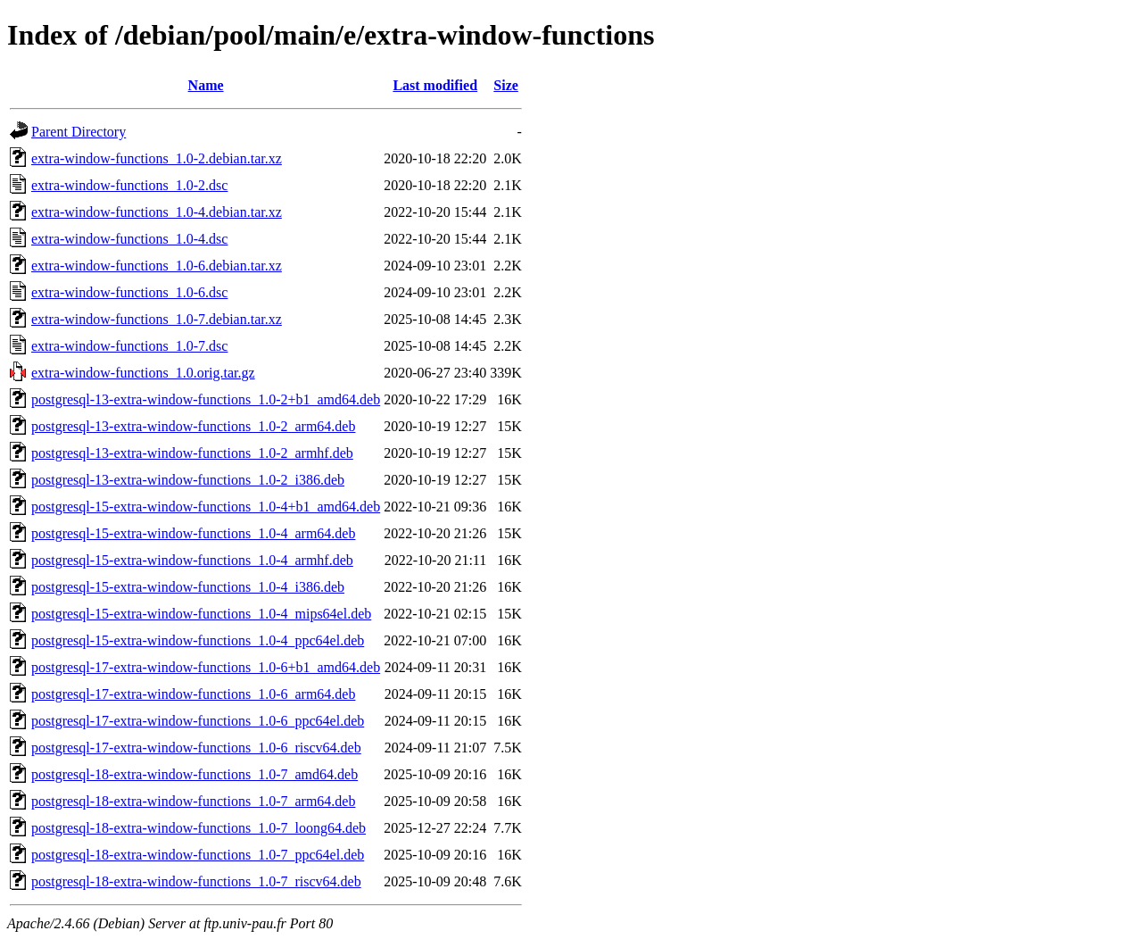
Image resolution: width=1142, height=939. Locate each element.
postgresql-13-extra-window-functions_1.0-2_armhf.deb (192, 453)
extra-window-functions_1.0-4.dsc (129, 238)
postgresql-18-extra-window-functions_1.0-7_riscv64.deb (196, 881)
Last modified (435, 85)
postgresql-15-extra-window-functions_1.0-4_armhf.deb (192, 560)
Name (206, 85)
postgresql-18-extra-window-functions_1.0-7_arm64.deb (193, 801)
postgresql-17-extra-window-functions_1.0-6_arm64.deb (193, 694)
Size (505, 85)
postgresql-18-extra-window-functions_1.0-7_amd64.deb (194, 774)
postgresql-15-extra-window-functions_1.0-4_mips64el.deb (201, 613)
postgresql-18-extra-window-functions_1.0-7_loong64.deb (198, 827)
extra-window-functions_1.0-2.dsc (129, 185)
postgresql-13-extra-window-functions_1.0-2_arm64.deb (193, 426)
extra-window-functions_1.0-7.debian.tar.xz (156, 319)
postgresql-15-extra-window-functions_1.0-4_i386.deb (187, 586)
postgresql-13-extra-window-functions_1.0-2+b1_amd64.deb (205, 399)
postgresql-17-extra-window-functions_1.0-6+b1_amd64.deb (205, 667)
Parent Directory (78, 131)
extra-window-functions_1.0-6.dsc (129, 292)
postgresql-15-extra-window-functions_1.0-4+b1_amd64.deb (205, 506)
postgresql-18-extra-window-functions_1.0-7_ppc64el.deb (197, 854)
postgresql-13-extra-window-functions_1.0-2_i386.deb (187, 479)
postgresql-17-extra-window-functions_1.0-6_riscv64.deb (196, 747)
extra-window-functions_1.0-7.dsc (129, 345)
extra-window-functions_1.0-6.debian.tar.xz (156, 265)
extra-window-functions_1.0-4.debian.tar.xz (156, 212)
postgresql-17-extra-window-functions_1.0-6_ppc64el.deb (197, 720)
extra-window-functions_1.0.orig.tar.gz (143, 372)
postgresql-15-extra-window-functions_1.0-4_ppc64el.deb (197, 640)
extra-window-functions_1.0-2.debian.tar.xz (156, 158)
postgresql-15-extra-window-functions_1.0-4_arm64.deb (193, 533)
